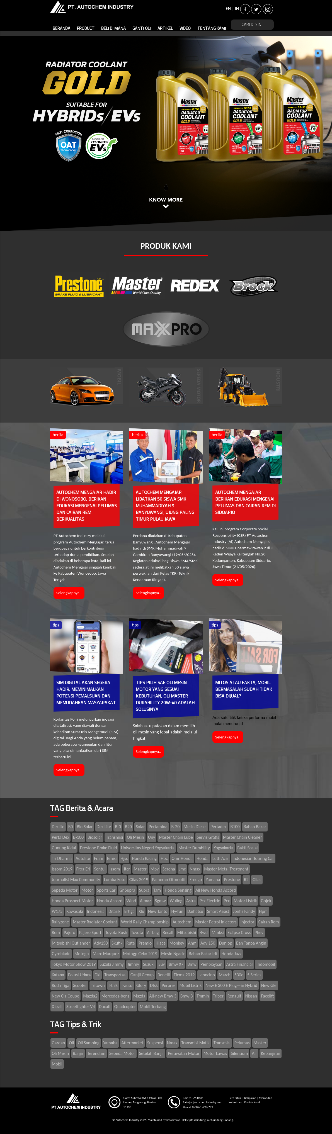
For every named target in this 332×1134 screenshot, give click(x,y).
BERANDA (61, 28)
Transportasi (115, 974)
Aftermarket (133, 1042)
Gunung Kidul (64, 847)
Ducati (104, 1006)
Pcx (227, 900)
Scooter (80, 985)
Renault (234, 996)
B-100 (78, 837)
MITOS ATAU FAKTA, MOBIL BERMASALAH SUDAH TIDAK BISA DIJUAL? (243, 689)
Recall (168, 932)
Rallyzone (60, 922)
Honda (203, 858)
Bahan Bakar (255, 826)
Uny (151, 837)
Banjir (78, 1053)
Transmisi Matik (195, 1042)
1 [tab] (166, 186)
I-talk (113, 985)
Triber (218, 996)
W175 (57, 911)
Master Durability (194, 847)
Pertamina (158, 826)
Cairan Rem (268, 922)
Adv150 (101, 943)
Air (254, 1053)
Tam (157, 890)
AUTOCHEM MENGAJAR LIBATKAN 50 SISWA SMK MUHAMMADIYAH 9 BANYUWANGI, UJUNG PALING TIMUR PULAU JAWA (165, 505)
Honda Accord (109, 900)
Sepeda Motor (65, 890)
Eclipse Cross (239, 932)
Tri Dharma (62, 858)
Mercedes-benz (115, 996)
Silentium (239, 1053)
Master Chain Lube (176, 837)
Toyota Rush (116, 932)
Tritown (98, 985)
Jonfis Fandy (244, 911)
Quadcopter (125, 1006)
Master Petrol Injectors (215, 922)
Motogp (81, 953)
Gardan (58, 1042)
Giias (257, 879)
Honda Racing (144, 858)
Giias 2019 (138, 879)
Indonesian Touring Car (253, 858)
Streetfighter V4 (80, 1006)
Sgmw (160, 900)
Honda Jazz (231, 953)
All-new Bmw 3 (162, 996)
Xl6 (141, 911)
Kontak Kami (252, 1102)
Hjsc (124, 858)
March (225, 974)
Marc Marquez (106, 953)
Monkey (176, 943)
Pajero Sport (90, 932)
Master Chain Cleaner (242, 837)
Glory (141, 985)
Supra (144, 890)
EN (228, 8)
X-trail (57, 1006)
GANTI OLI (141, 28)
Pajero (69, 932)
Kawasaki (74, 911)
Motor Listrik (245, 900)
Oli (71, 1042)
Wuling (176, 900)
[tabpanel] (166, 133)
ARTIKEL (165, 28)
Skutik (117, 943)
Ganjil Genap (142, 974)
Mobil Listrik (191, 985)
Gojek (266, 900)
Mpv (155, 869)
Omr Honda (182, 858)
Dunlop (225, 943)
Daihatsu (195, 911)
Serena (169, 869)
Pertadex (218, 826)
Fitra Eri (83, 869)
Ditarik (114, 911)
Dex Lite (104, 826)
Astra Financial (239, 964)
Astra (191, 900)
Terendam (96, 1053)
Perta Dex (60, 837)
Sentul (99, 869)
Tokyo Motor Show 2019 (74, 964)
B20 (128, 826)
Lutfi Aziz (220, 858)
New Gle (269, 985)
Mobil (57, 1064)
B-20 (175, 826)
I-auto (127, 985)
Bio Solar (85, 826)
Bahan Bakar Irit (203, 953)
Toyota (137, 932)
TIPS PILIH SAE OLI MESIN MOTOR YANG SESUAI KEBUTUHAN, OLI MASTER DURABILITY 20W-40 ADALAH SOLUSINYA (165, 696)
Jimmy (133, 964)
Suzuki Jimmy (111, 964)
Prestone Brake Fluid (98, 847)
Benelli (163, 974)
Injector (247, 922)
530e (238, 974)
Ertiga (129, 911)
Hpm (263, 911)
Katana (58, 974)
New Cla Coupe (65, 996)
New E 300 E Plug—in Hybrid (231, 985)
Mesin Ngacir (173, 953)
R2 (246, 879)
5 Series (254, 974)
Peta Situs (235, 1098)
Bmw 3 (186, 996)
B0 (70, 826)
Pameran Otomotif (169, 879)
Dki (97, 974)
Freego (196, 879)
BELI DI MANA (113, 28)
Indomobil (265, 964)
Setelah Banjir (151, 1053)
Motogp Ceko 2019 (140, 953)
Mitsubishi (186, 932)
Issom (114, 869)
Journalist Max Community (76, 879)
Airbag (153, 932)
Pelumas (242, 1042)
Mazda (139, 996)
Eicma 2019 (184, 974)
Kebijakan (250, 1098)
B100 (235, 826)
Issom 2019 (62, 869)
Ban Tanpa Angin (251, 943)
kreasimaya (173, 1120)
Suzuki (148, 964)
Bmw (192, 964)
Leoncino (206, 974)
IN (237, 8)
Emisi (112, 858)
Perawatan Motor (184, 1053)
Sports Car (106, 890)
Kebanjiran (270, 1053)
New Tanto (157, 911)
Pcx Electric (210, 900)
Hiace (161, 943)
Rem (56, 932)
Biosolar (95, 837)
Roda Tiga (60, 985)
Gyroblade (61, 953)
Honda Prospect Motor (72, 900)
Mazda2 (90, 996)
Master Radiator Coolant (95, 922)
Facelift (267, 996)
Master (140, 869)
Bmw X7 (176, 964)
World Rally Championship (145, 922)
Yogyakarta (223, 847)
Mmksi (218, 932)
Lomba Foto (114, 879)
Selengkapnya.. (69, 592)
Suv (161, 964)
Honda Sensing (178, 890)
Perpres (168, 985)
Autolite (83, 858)
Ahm (192, 943)
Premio (145, 943)
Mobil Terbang (153, 1006)
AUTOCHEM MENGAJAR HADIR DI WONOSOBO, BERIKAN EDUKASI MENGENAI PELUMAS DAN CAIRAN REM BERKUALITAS (86, 505)
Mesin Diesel (195, 826)
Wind (131, 900)
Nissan (251, 996)
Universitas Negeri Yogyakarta (148, 847)
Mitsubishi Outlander (71, 943)
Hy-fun (177, 911)
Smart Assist (218, 911)
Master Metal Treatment (226, 869)
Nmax (195, 869)
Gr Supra (127, 890)
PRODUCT (85, 28)
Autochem (182, 922)
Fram (98, 858)
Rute (130, 943)
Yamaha (213, 879)
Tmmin (203, 996)
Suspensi (155, 1042)
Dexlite (58, 826)
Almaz (145, 900)
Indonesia (96, 911)
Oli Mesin (135, 837)
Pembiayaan (211, 964)
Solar (140, 826)
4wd (204, 932)
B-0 (118, 826)
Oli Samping (88, 1042)
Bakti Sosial (247, 847)
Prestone (232, 879)
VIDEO (185, 28)
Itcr (127, 869)
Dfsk (154, 985)
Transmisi (114, 837)
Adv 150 (207, 943)
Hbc (164, 858)
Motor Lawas (215, 1053)
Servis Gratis (208, 837)
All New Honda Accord (215, 890)
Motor (87, 890)
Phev (259, 932)
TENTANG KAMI (211, 28)
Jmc (182, 869)
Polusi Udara (79, 974)
